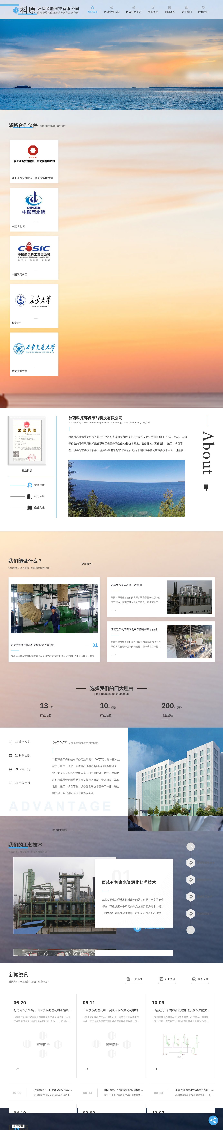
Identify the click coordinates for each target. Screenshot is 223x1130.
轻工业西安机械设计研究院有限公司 (32, 178)
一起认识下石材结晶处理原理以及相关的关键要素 (181, 1010)
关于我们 (186, 12)
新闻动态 (170, 12)
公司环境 (39, 496)
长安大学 (17, 322)
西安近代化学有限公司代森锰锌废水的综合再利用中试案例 (136, 629)
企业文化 (39, 507)
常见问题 (203, 979)
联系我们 (203, 12)
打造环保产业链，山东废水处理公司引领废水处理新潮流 (43, 1010)
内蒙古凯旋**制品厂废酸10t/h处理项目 (33, 645)
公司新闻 (137, 979)
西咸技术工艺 (134, 12)
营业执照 (27, 470)
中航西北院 (18, 226)
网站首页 (92, 12)
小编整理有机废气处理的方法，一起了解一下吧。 (195, 1090)
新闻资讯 (18, 974)
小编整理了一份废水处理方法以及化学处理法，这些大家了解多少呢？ (53, 1090)
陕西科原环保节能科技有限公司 (95, 418)
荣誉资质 (153, 12)
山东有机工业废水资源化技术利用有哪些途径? (124, 1090)
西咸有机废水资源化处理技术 (129, 882)
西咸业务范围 (112, 12)
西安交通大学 (19, 371)
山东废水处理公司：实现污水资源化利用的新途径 (112, 1010)
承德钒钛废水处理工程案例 (126, 585)
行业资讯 (170, 979)
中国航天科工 (19, 274)
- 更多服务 (86, 563)
